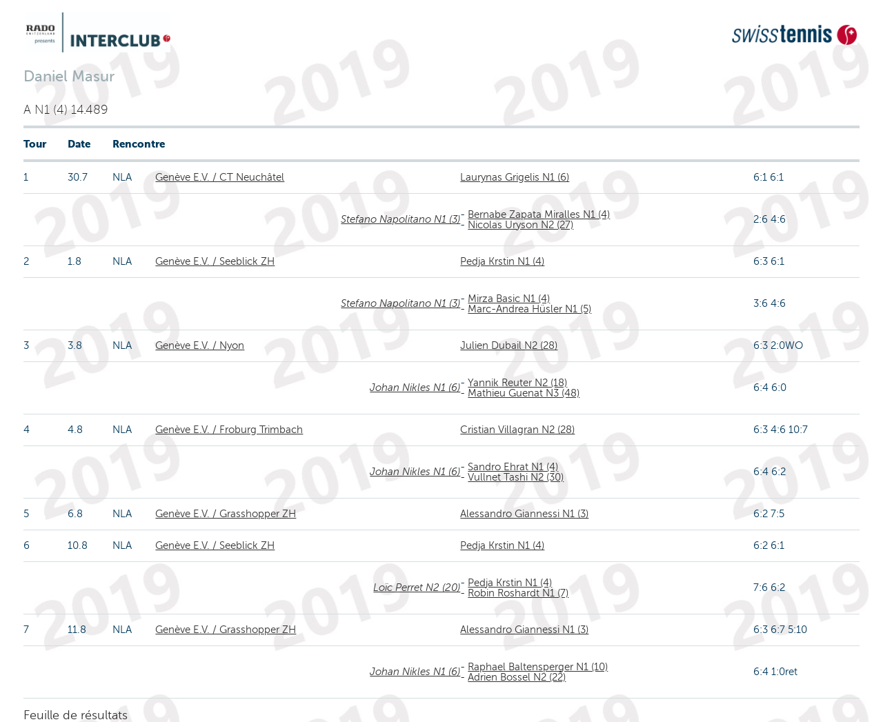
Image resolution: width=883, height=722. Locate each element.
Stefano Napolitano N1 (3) (400, 219)
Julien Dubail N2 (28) (508, 345)
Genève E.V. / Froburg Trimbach (229, 429)
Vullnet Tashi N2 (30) (516, 477)
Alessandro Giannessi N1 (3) (524, 513)
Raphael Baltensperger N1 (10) (538, 666)
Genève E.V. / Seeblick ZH (215, 261)
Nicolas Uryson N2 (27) (520, 224)
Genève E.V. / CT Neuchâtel (219, 177)
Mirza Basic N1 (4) (509, 298)
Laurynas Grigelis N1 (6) (514, 177)
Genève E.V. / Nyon (199, 345)
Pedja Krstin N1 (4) (502, 261)
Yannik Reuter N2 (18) (517, 382)
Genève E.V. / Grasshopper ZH (225, 513)
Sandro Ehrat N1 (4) (513, 466)
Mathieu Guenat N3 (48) (523, 393)
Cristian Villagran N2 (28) (517, 429)
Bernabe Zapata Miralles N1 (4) (539, 214)
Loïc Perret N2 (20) (416, 587)
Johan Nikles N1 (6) (415, 387)
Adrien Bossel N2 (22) (517, 677)
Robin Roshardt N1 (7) (518, 593)
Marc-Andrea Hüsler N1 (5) (529, 308)
